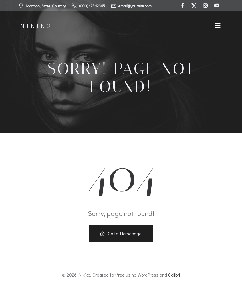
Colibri (174, 275)
